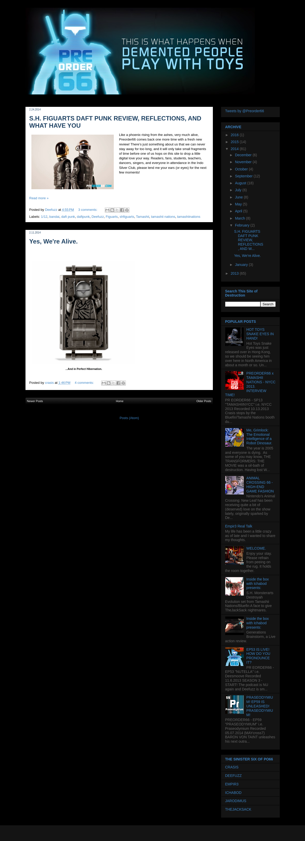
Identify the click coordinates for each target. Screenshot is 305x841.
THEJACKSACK (238, 809)
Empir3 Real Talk (238, 526)
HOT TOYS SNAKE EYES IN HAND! (260, 333)
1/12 (44, 217)
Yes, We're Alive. (53, 241)
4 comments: (85, 383)
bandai (54, 217)
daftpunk (83, 217)
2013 (235, 273)
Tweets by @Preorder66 (244, 111)
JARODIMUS (235, 801)
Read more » (39, 198)
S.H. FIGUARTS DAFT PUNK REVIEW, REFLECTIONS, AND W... (248, 240)
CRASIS (232, 767)
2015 (235, 142)
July (238, 190)
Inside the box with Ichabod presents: (257, 583)
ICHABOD (233, 793)
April (239, 211)
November (243, 162)
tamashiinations (188, 217)
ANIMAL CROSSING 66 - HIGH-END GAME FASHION (260, 484)
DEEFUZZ (233, 776)
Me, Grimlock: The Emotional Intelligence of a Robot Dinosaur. (259, 436)
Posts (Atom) (129, 418)
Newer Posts (35, 401)
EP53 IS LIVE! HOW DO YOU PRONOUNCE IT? (258, 655)
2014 (235, 149)
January (242, 265)
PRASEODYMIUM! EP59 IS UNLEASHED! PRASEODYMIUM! (259, 706)
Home (119, 401)
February (242, 225)
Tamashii (142, 217)
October (242, 169)
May (239, 204)
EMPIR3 (232, 784)
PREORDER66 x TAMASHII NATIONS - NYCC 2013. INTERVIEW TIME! (250, 384)
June (239, 197)
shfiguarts (127, 217)
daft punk (68, 217)
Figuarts (112, 217)
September (244, 176)
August (241, 183)
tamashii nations (163, 217)
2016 (235, 135)
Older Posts (203, 401)
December (243, 155)
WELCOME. (256, 548)
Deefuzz (98, 217)
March (240, 218)
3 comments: (88, 210)
